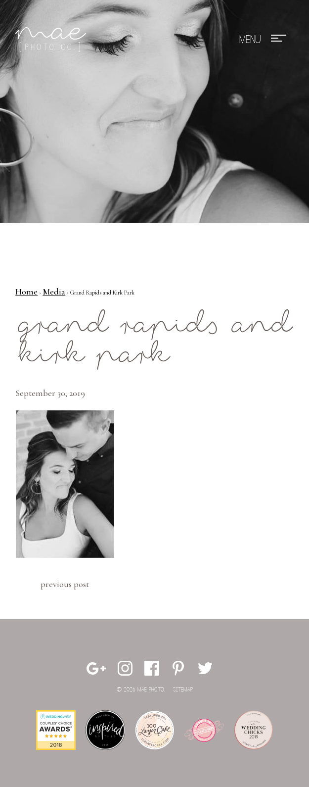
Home (26, 291)
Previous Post (65, 584)
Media (54, 291)
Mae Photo (52, 39)
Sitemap (183, 689)
